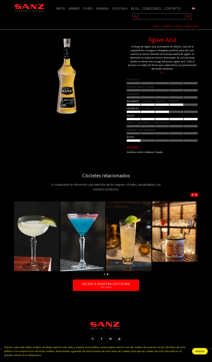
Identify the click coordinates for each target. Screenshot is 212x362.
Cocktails (120, 8)
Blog (135, 8)
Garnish (102, 8)
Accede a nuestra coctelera (106, 285)
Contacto (172, 8)
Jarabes (74, 8)
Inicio (60, 8)
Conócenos (151, 8)
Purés (88, 8)
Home (156, 26)
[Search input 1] (162, 16)
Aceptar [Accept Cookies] (199, 352)
